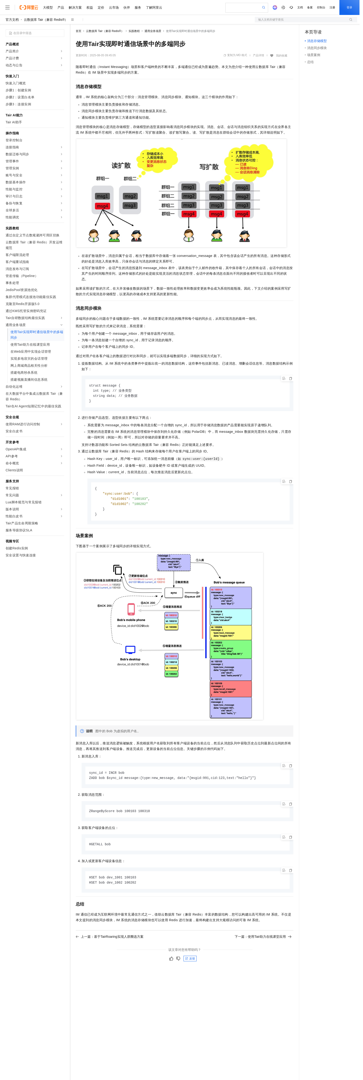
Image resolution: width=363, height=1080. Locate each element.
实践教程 (134, 31)
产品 (61, 7)
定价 (101, 7)
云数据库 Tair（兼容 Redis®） (46, 19)
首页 (78, 31)
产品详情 (258, 55)
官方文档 (12, 19)
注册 (332, 7)
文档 (300, 7)
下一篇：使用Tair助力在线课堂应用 (263, 940)
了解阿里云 (154, 7)
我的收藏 (281, 55)
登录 (349, 7)
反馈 (190, 962)
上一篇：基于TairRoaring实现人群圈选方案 (110, 940)
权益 (89, 7)
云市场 (114, 7)
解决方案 (75, 7)
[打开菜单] (7, 7)
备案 (310, 7)
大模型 (48, 7)
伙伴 (126, 7)
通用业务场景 (152, 31)
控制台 (321, 7)
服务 (138, 7)
